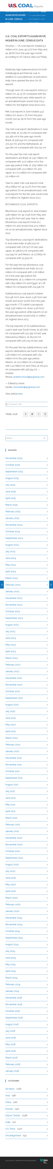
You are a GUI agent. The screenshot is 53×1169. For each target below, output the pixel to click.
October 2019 (12, 931)
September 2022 (14, 698)
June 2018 (10, 1037)
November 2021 (13, 764)
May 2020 (10, 884)
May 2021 (10, 804)
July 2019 (10, 951)
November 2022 (13, 684)
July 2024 (10, 551)
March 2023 (11, 658)
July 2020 (10, 871)
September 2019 (14, 937)
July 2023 (10, 631)
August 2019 (12, 944)
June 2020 (10, 878)
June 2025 (10, 491)
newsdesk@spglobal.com (26, 387)
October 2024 (12, 531)
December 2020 (13, 838)
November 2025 (13, 458)
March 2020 (11, 897)
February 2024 (12, 584)
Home (43, 12)
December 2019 (13, 917)
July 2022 (10, 711)
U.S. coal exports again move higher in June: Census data (37, 19)
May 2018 (10, 1044)
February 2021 (12, 824)
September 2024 (14, 538)
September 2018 (14, 1017)
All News (10, 1089)
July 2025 (10, 485)
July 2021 (10, 791)
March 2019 (11, 977)
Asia (7, 1095)
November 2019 (13, 924)
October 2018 (12, 1011)
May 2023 (10, 644)
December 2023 (13, 598)
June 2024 (10, 558)
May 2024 (10, 564)
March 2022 (11, 738)
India (7, 1122)
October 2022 (12, 691)
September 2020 (14, 858)
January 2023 (12, 671)
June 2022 (10, 718)
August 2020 (12, 864)
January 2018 (12, 1071)
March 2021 (11, 818)
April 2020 (10, 891)
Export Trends (12, 1115)
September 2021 (14, 778)
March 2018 (11, 1057)
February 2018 (12, 1064)
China (8, 1102)
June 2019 (10, 957)
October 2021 (12, 771)
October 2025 (12, 465)
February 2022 (12, 744)
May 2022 (10, 724)
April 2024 (10, 571)
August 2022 (12, 704)
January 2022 (12, 751)
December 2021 (13, 758)
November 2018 (13, 1004)
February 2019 (12, 984)
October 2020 (12, 851)
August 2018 (12, 1024)
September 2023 (14, 618)
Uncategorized (13, 1135)
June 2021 (10, 798)
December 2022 (13, 678)
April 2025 (10, 498)
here (20, 393)
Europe (9, 1108)
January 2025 (12, 518)
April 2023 (10, 651)
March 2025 (11, 505)
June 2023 (10, 638)
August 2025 (12, 478)
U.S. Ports (10, 1128)
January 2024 (12, 591)
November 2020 (13, 844)
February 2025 (12, 511)
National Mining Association (26, 1160)
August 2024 (12, 544)
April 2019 (10, 971)
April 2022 (10, 731)
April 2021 (10, 811)
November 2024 (13, 524)
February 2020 (12, 904)
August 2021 (11, 784)
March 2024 (11, 578)
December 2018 (13, 997)
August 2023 (12, 624)
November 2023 (13, 604)
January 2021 (12, 831)
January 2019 (12, 991)
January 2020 (12, 911)
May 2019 (10, 964)
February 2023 (12, 664)
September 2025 (14, 471)
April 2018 (10, 1051)
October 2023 (12, 611)
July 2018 (10, 1031)
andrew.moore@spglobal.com (29, 377)
